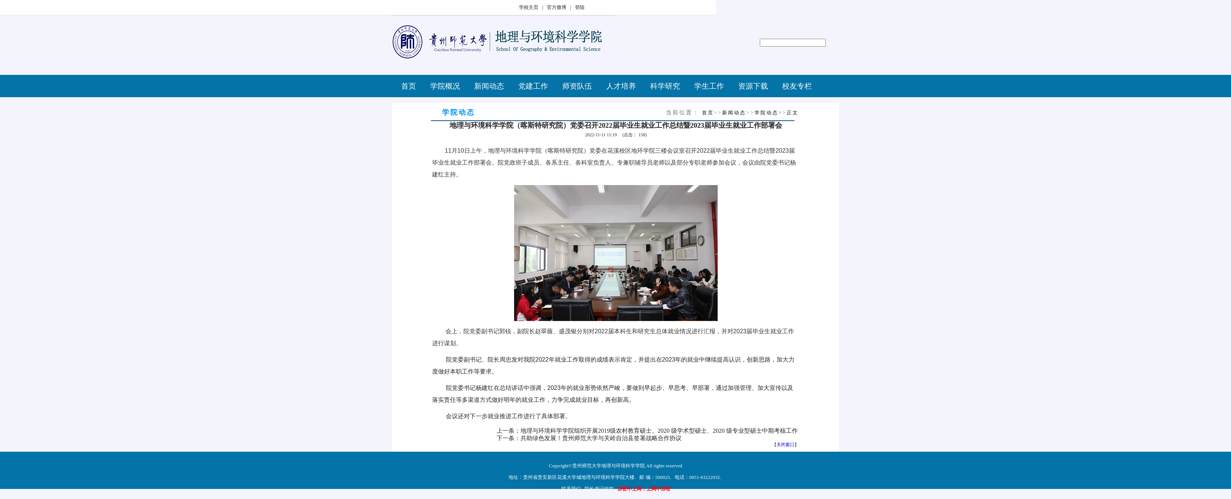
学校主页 (528, 7)
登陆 (580, 7)
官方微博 (556, 7)
